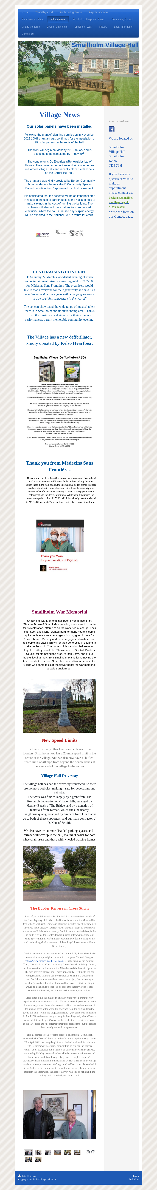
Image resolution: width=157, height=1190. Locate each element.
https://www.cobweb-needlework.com (45, 961)
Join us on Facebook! (119, 121)
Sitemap (32, 1176)
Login (136, 1176)
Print (22, 1176)
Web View (134, 1179)
